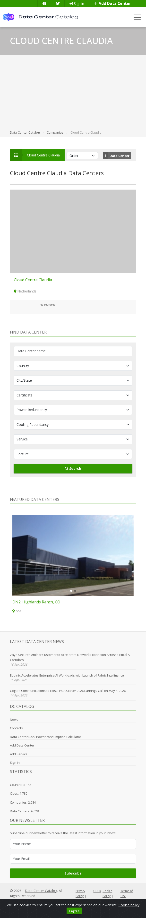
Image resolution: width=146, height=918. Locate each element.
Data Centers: (20, 811)
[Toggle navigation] (137, 17)
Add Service (18, 754)
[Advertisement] (73, 93)
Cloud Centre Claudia (33, 280)
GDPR (97, 891)
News (14, 719)
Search (73, 468)
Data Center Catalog (41, 890)
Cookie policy (129, 910)
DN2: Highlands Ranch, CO (36, 602)
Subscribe (73, 873)
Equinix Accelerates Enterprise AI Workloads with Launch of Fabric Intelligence (67, 675)
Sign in (76, 3)
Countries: (17, 784)
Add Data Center (112, 3)
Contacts (16, 728)
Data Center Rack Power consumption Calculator (45, 737)
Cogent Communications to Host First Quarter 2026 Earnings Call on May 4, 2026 (68, 690)
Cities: (14, 793)
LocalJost (34, 901)
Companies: (19, 802)
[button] (71, 591)
